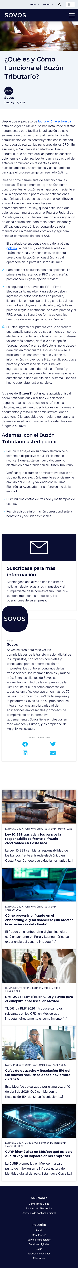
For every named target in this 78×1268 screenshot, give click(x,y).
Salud (39, 1248)
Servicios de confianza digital (39, 1212)
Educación (39, 1258)
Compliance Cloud (39, 1203)
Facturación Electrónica (39, 1208)
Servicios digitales (39, 1244)
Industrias (39, 1224)
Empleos (35, 4)
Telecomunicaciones (39, 1253)
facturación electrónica (54, 121)
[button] (25, 744)
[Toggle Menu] (59, 4)
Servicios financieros (39, 1239)
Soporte (48, 4)
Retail (39, 1230)
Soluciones (39, 1198)
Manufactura (39, 1234)
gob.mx (11, 248)
